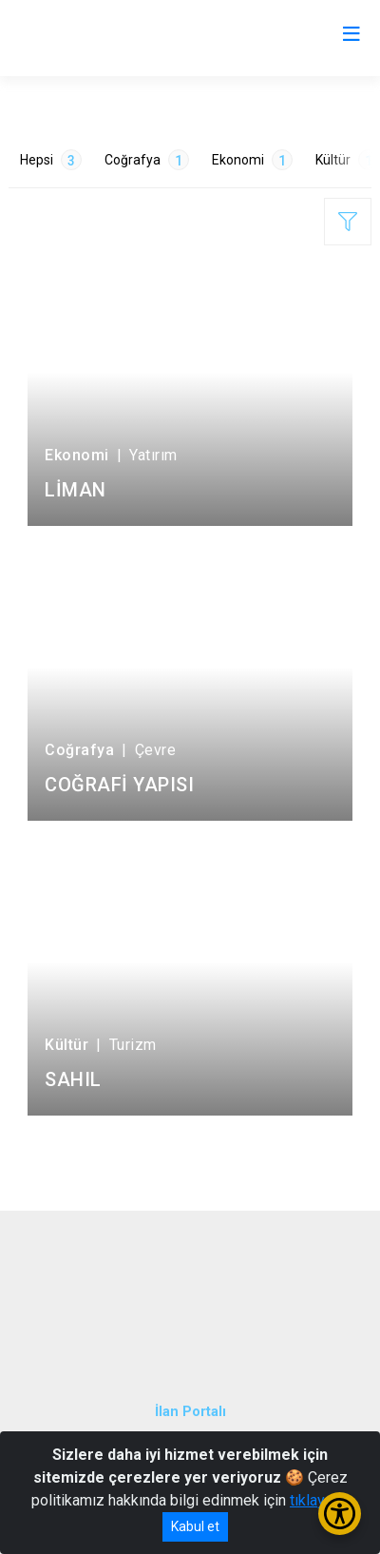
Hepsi (51, 159)
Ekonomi (252, 159)
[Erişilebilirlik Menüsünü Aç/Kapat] (339, 1513)
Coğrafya (146, 159)
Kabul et (195, 1526)
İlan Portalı (190, 1412)
